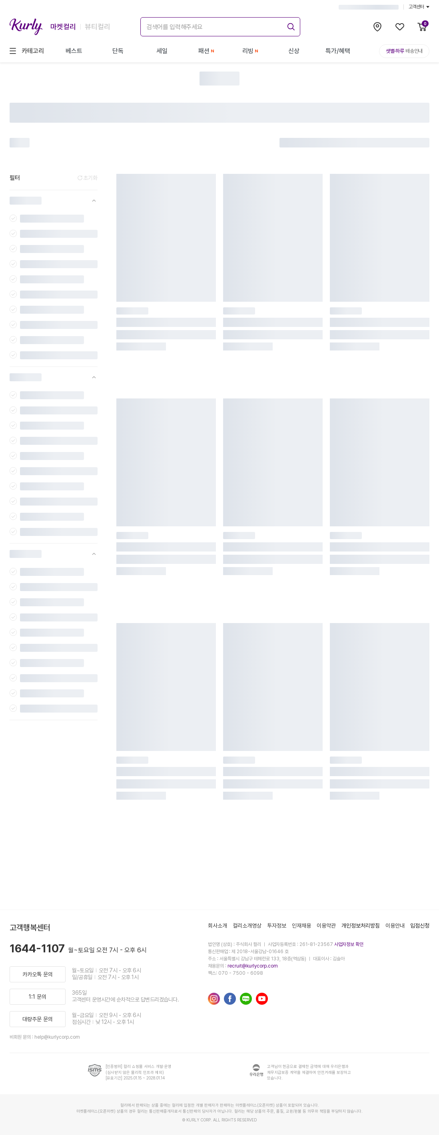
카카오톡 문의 (37, 974)
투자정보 (276, 925)
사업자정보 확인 (348, 944)
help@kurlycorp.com (57, 1037)
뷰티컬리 (97, 26)
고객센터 (419, 7)
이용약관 (326, 925)
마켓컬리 (63, 26)
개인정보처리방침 (360, 925)
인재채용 (301, 925)
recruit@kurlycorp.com (252, 966)
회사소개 (217, 925)
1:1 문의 (37, 997)
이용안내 (395, 925)
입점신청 (419, 925)
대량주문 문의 (37, 1019)
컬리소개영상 (247, 925)
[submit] (290, 26)
